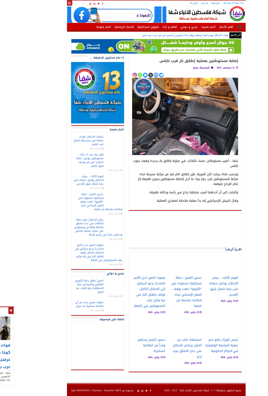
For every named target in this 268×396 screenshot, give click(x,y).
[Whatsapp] (118, 75)
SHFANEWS (61, 390)
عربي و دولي (167, 27)
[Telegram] (139, 75)
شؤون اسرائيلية (126, 27)
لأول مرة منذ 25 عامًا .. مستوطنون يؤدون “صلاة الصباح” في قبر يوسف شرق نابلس (67, 160)
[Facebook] (133, 75)
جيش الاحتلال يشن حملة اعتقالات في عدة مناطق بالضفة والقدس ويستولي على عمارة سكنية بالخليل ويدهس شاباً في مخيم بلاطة (76, 227)
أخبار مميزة (186, 27)
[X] (128, 75)
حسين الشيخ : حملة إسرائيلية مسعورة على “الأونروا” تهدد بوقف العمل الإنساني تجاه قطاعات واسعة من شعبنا (164, 292)
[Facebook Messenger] (123, 75)
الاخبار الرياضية (102, 27)
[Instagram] (112, 75)
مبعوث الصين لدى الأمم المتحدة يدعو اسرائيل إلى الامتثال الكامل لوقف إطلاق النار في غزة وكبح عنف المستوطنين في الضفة (127, 292)
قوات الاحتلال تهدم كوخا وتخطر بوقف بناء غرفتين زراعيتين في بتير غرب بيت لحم (163, 35)
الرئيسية (193, 3)
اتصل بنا (172, 3)
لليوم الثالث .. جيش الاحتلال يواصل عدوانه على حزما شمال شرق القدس (201, 286)
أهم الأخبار (204, 27)
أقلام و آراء (147, 27)
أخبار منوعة (81, 27)
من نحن (182, 3)
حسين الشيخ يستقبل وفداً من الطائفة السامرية (129, 345)
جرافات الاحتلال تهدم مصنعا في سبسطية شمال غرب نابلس (66, 140)
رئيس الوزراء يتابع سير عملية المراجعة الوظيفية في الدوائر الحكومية (199, 345)
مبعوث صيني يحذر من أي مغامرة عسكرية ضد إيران (67, 304)
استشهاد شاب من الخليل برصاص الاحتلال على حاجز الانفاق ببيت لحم (164, 348)
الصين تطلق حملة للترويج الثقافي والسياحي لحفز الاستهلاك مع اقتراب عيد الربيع (67, 286)
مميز (173, 67)
